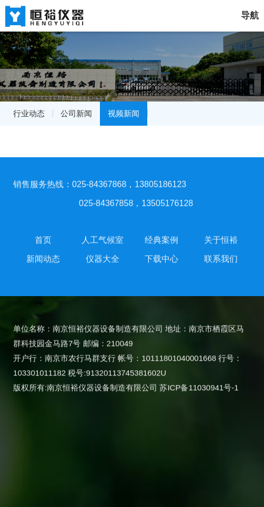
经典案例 (161, 238)
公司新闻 (76, 113)
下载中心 (161, 256)
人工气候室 (103, 238)
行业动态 (29, 113)
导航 (250, 16)
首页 (43, 238)
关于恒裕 (221, 238)
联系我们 (221, 256)
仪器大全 (102, 256)
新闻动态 (43, 256)
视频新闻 (123, 113)
